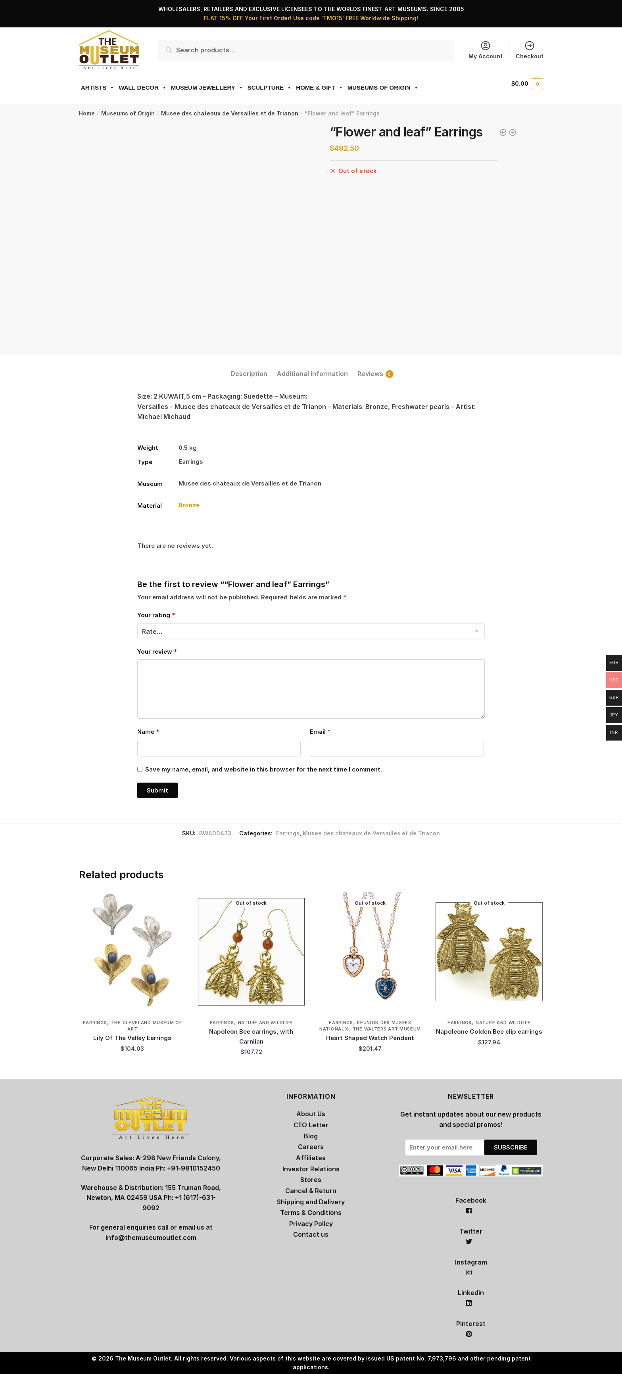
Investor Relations (311, 1169)
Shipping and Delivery (311, 1202)
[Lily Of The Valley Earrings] (132, 951)
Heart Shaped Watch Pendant (370, 1038)
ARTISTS (98, 87)
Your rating (156, 615)
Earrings (287, 833)
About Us (310, 1114)
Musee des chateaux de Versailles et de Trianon (229, 113)
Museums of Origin (128, 113)
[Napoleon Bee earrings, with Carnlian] (251, 951)
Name (148, 731)
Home (87, 113)
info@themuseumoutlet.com (151, 1238)
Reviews (370, 374)
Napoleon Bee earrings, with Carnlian (251, 1036)
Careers (311, 1147)
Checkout (529, 49)
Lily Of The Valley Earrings (132, 1038)
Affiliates (311, 1158)
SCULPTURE (270, 87)
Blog (311, 1136)
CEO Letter (311, 1125)
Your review (157, 651)
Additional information (312, 374)
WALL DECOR (143, 87)
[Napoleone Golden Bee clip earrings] (489, 951)
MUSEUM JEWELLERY (207, 87)
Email (320, 731)
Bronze (189, 505)
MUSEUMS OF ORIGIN (383, 87)
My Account (485, 49)
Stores (310, 1180)
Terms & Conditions (311, 1213)
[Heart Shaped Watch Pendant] (370, 951)
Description (248, 374)
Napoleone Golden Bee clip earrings (489, 1031)
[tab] (248, 367)
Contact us (310, 1234)
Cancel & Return (310, 1191)
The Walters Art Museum (387, 1029)
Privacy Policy (311, 1224)
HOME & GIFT (319, 87)
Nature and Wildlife (265, 1022)
